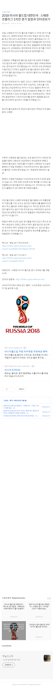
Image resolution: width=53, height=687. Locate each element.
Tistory (38, 684)
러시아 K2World (12, 370)
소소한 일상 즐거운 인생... (12, 660)
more (49, 598)
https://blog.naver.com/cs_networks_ (17, 366)
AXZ (26, 684)
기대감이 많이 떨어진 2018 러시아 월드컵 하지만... (19, 416)
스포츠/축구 (6, 12)
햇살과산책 (8, 656)
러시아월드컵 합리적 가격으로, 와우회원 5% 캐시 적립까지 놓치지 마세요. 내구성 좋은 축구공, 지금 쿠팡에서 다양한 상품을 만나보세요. (26, 356)
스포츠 (6, 400)
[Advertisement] (26, 505)
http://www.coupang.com (13, 348)
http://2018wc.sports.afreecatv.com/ (30, 279)
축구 (11, 400)
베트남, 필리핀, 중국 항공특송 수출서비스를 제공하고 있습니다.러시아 (26, 374)
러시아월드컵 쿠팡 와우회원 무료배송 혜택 (26, 351)
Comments (6, 646)
